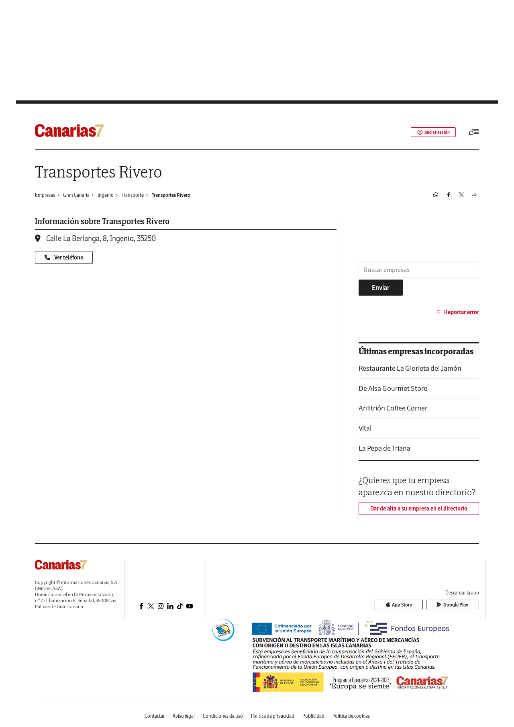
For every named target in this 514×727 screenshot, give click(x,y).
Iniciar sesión (432, 132)
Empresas (45, 195)
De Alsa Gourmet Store (393, 388)
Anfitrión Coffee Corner (393, 408)
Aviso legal (184, 716)
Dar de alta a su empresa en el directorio (418, 508)
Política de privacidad (272, 716)
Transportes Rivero (171, 195)
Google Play (456, 605)
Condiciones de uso (223, 716)
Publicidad (313, 716)
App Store (411, 605)
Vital (365, 428)
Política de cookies (351, 716)
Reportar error (457, 312)
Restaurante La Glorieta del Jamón (410, 368)
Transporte (133, 195)
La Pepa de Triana (384, 448)
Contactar (155, 716)
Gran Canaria (76, 195)
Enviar (381, 288)
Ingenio (106, 195)
